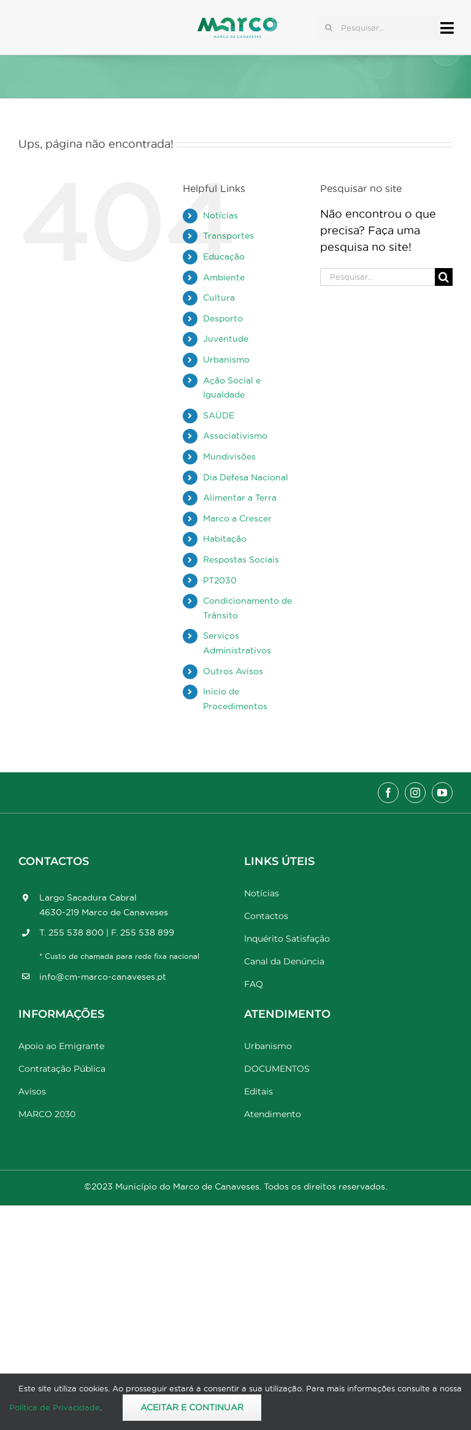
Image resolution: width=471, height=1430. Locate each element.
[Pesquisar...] (378, 27)
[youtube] (442, 792)
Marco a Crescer (237, 518)
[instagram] (415, 792)
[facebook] (388, 792)
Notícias (220, 215)
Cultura (219, 297)
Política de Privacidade (54, 1407)
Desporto (223, 318)
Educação (224, 256)
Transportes (228, 235)
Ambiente (224, 277)
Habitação (225, 539)
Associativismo (235, 435)
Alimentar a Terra (240, 497)
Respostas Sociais (241, 559)
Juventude (225, 339)
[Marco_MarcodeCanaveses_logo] (237, 22)
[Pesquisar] (328, 27)
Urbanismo (226, 359)
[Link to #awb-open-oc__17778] (447, 28)
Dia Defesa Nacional (245, 477)
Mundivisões (229, 456)
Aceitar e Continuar (191, 1407)
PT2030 (220, 580)
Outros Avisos (233, 671)
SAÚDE (218, 415)
